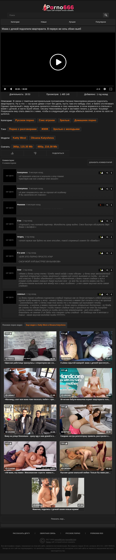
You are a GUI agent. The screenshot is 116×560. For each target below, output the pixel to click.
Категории (15, 22)
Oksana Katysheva (42, 137)
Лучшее (72, 22)
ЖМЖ (44, 129)
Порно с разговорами (23, 129)
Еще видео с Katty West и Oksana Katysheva (45, 325)
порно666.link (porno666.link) (65, 539)
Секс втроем (47, 120)
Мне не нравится (35, 153)
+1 (107, 173)
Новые (44, 22)
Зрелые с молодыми (66, 129)
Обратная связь (47, 533)
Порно (48, 542)
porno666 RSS (96, 533)
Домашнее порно (85, 120)
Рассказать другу (21, 533)
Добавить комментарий (100, 162)
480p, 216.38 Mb (47, 146)
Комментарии (8, 160)
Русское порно (24, 120)
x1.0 (98, 89)
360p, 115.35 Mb (23, 146)
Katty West (19, 137)
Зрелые (64, 120)
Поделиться (58, 153)
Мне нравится (12, 153)
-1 (111, 173)
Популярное (101, 22)
